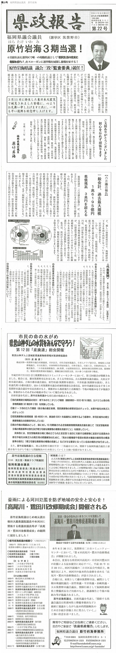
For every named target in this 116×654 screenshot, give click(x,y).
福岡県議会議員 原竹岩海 (23, 2)
